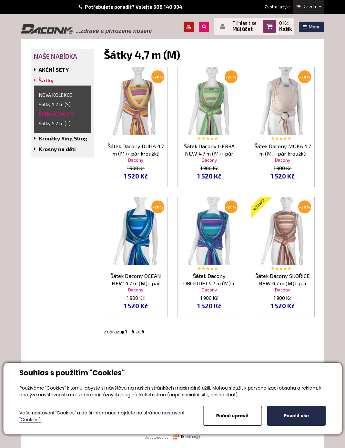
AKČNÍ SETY (54, 69)
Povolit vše (296, 415)
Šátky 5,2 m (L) (55, 123)
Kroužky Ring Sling (63, 138)
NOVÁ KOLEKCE (55, 95)
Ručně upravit (232, 415)
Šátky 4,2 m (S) (55, 104)
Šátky (46, 80)
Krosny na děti (57, 149)
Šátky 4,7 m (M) (57, 114)
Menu (311, 26)
